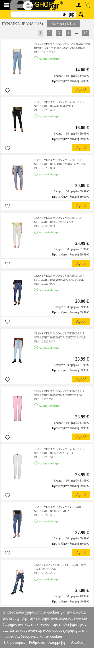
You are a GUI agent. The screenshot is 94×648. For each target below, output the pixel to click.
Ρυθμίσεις (37, 642)
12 (85, 33)
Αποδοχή (78, 642)
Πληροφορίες (14, 642)
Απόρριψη (56, 642)
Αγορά (81, 90)
